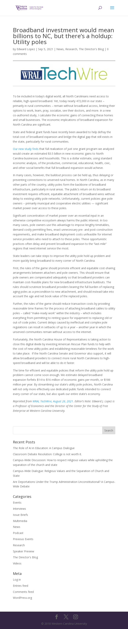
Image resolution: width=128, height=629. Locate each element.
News (60, 49)
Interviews (19, 509)
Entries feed (20, 586)
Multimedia (20, 521)
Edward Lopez (26, 49)
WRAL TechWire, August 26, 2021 (53, 401)
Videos (17, 563)
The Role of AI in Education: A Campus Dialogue (44, 448)
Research (71, 49)
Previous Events (23, 539)
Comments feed (23, 592)
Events (17, 502)
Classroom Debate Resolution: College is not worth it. (47, 454)
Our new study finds (25, 149)
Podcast (18, 533)
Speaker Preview (23, 551)
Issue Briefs (20, 515)
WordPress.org (22, 598)
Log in (17, 579)
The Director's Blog (91, 49)
